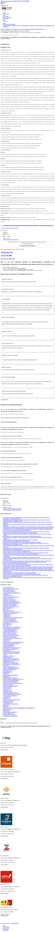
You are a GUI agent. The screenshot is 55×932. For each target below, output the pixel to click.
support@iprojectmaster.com (7, 1)
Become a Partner (7, 17)
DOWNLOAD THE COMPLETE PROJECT (10, 34)
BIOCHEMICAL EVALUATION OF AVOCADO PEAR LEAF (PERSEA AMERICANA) (22, 536)
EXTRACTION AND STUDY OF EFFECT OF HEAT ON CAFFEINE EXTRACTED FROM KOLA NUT (25, 552)
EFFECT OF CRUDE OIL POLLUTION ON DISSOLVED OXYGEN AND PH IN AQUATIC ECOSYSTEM (26, 531)
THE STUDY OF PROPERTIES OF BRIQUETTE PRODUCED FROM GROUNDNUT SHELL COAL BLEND (27, 561)
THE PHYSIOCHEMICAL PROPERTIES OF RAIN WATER (16, 541)
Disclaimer (5, 930)
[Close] (1, 721)
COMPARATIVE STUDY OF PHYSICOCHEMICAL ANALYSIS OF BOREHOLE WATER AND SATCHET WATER (28, 566)
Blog (4, 15)
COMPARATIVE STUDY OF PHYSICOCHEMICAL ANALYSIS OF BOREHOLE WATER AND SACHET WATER (28, 528)
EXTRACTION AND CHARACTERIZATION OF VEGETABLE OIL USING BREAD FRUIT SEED (24, 562)
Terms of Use (6, 928)
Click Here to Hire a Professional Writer (27, 245)
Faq (4, 19)
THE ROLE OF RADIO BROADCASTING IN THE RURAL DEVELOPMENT (20, 532)
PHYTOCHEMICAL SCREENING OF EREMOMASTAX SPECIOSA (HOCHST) (20, 539)
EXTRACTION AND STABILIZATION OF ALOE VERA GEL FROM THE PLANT (21, 554)
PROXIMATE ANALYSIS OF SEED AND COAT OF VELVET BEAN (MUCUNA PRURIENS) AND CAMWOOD (27, 569)
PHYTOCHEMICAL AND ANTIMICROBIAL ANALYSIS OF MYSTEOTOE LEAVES (21, 573)
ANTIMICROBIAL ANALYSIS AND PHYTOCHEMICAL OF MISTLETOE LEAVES (21, 557)
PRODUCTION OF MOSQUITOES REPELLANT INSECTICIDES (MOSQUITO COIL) (22, 542)
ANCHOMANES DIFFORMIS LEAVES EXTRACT (46, 225)
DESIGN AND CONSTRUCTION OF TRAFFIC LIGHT (15, 563)
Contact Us (5, 21)
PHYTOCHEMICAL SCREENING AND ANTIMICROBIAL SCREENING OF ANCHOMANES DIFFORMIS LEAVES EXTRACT (21, 225)
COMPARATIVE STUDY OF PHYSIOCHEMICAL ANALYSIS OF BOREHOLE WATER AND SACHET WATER (27, 568)
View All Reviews (4, 399)
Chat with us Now (4, 915)
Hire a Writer (6, 18)
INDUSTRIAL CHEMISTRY (9, 24)
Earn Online (5, 16)
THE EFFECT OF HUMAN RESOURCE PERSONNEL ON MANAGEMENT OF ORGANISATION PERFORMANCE (28, 527)
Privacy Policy (6, 929)
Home (4, 12)
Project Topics (6, 14)
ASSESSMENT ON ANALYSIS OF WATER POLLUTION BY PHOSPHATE (19, 572)
